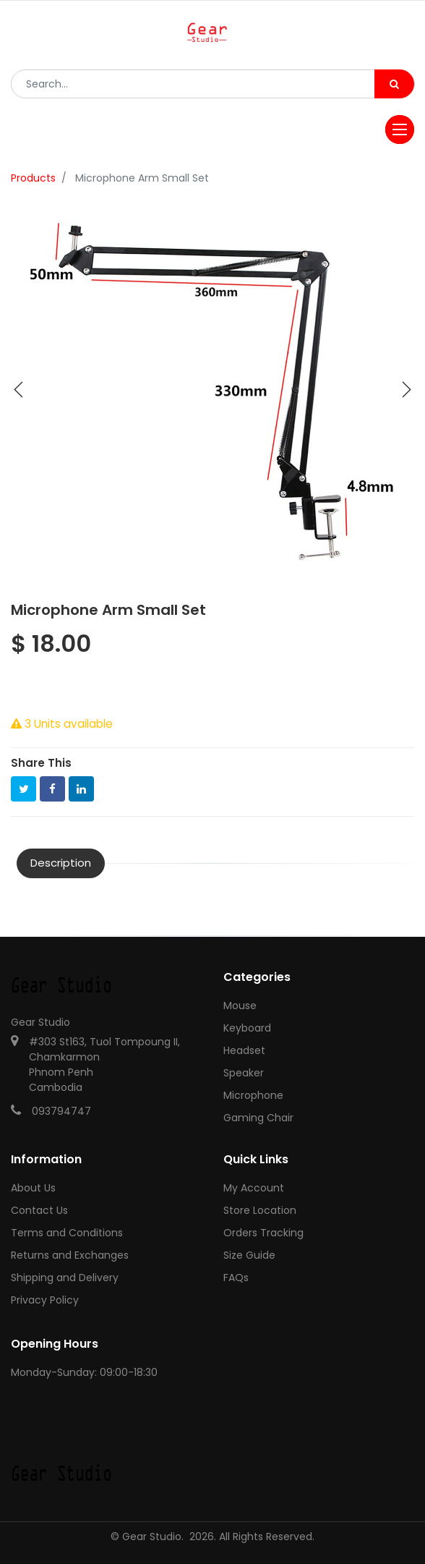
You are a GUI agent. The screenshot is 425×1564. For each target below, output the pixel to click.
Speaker (243, 1073)
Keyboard (247, 1028)
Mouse (240, 1005)
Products (33, 178)
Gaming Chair (258, 1117)
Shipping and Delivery (65, 1277)
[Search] (394, 83)
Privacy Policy (45, 1300)
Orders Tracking (263, 1232)
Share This (41, 762)
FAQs (236, 1277)
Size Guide (249, 1255)
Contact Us (39, 1210)
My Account (253, 1188)
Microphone (253, 1095)
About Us (33, 1188)
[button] (19, 390)
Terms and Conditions (67, 1232)
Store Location (259, 1210)
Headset (244, 1050)
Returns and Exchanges (70, 1255)
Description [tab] (60, 862)
